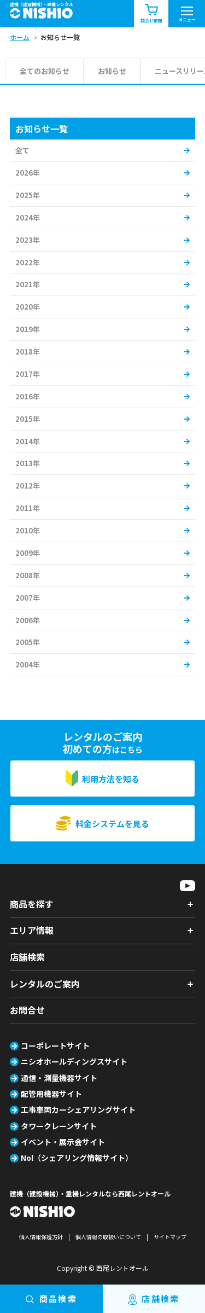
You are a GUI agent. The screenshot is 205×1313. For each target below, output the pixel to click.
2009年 (27, 553)
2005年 (27, 642)
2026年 (27, 172)
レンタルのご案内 (45, 983)
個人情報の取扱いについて (108, 1237)
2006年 (27, 620)
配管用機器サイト (51, 1093)
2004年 (27, 664)
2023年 (27, 240)
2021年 (27, 284)
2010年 (27, 530)
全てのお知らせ (44, 71)
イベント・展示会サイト (63, 1141)
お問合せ (27, 1009)
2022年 (27, 262)
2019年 (27, 329)
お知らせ (112, 71)
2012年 (27, 485)
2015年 (27, 419)
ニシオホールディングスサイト (74, 1061)
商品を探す (32, 903)
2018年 (27, 351)
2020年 (27, 306)
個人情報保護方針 (41, 1237)
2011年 (27, 508)
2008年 (27, 575)
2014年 (27, 441)
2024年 (27, 217)
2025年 (27, 195)
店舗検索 (27, 956)
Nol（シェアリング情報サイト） (77, 1157)
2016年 (27, 396)
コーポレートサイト (55, 1045)
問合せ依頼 (151, 14)
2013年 (27, 463)
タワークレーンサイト (59, 1125)
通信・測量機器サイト (59, 1077)
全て (22, 150)
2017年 (27, 374)
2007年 (27, 597)
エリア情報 (32, 930)
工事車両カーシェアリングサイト (78, 1109)
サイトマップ (170, 1237)
